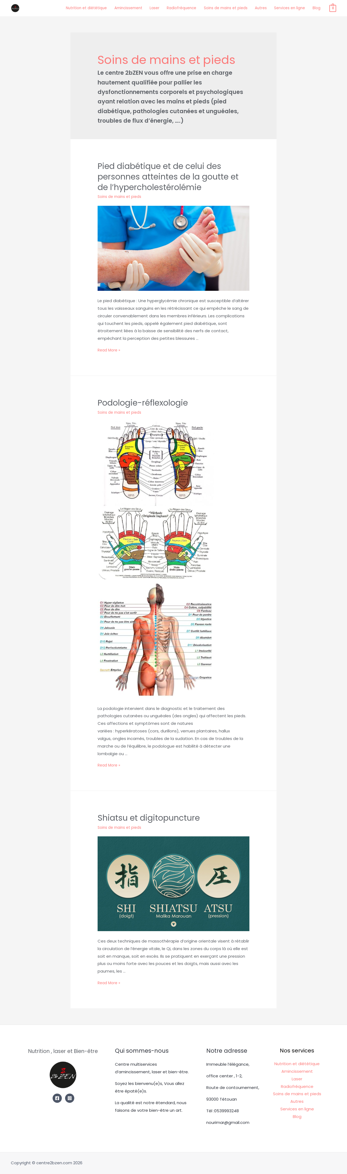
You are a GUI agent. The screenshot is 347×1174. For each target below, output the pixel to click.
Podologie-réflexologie (133, 406)
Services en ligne (296, 7)
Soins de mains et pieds (225, 7)
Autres (264, 7)
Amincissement (118, 7)
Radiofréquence (176, 7)
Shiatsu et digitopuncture (137, 819)
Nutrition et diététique (71, 7)
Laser (147, 7)
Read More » (110, 355)
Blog (325, 7)
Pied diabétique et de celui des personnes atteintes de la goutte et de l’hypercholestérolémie (163, 185)
